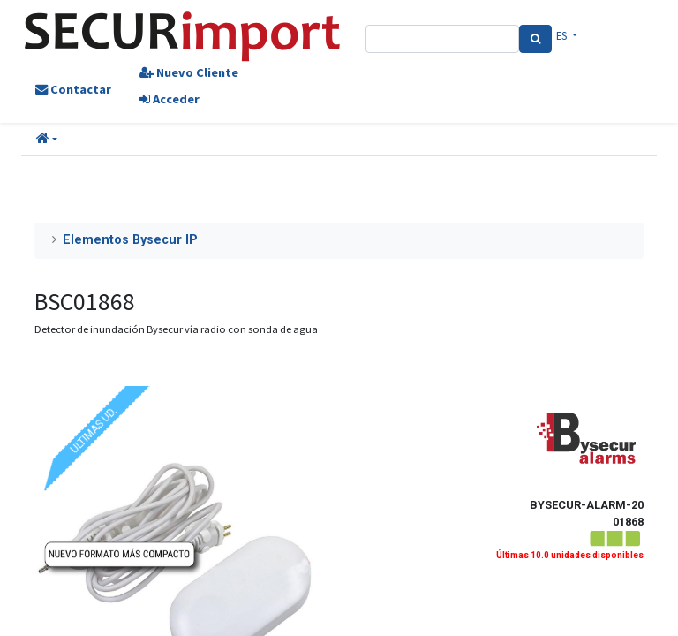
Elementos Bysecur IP (130, 239)
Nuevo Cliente (188, 72)
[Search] (535, 39)
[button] (46, 139)
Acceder (169, 99)
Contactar (73, 89)
